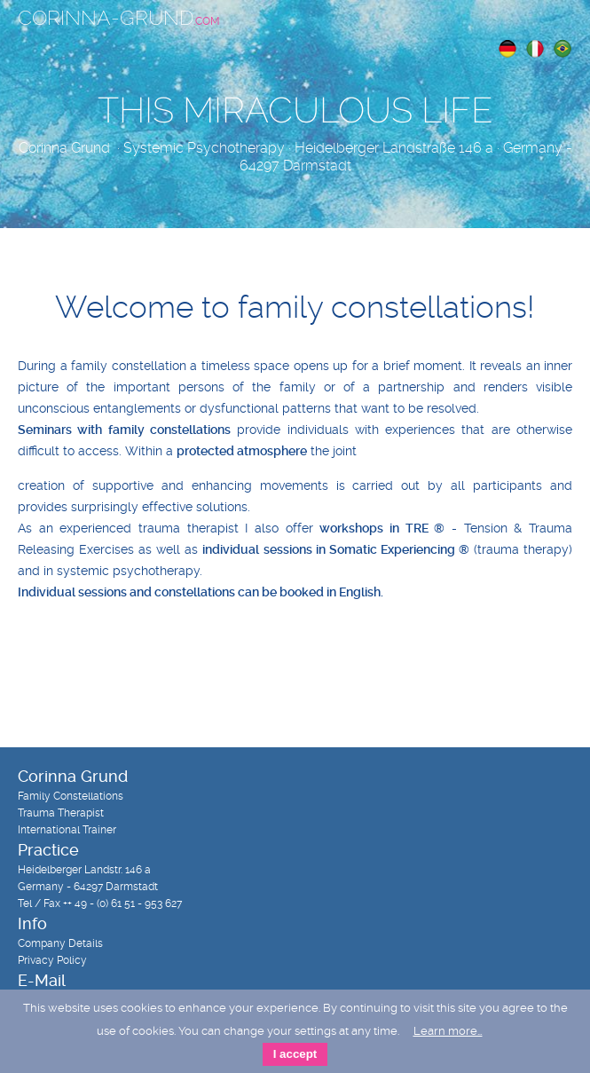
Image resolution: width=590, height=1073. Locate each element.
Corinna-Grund (119, 18)
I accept (295, 1054)
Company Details (60, 943)
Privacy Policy (52, 960)
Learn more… (448, 1030)
